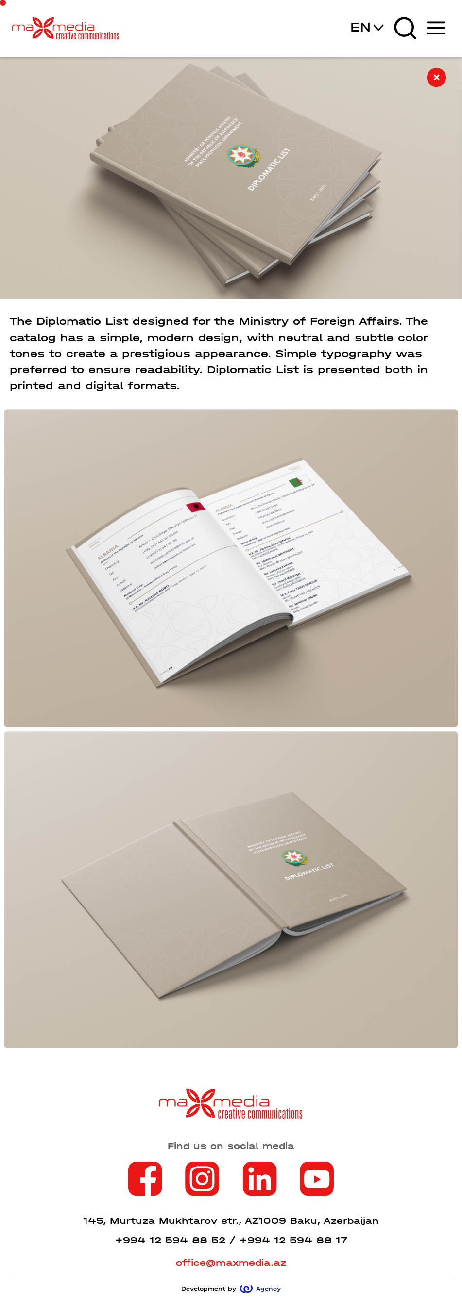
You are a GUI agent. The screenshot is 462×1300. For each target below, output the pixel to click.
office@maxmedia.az (231, 1262)
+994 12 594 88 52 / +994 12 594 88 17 (231, 1240)
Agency (260, 1288)
